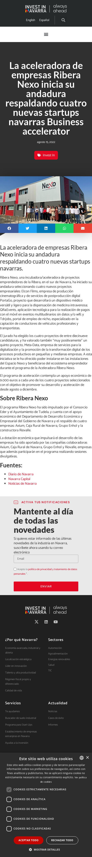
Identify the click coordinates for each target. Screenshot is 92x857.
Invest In (49, 155)
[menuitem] (30, 20)
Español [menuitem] (44, 20)
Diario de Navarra (20, 474)
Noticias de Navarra (22, 484)
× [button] (87, 757)
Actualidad (57, 703)
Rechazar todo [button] (62, 840)
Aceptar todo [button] (28, 840)
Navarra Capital (19, 479)
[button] (63, 20)
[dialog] (46, 805)
